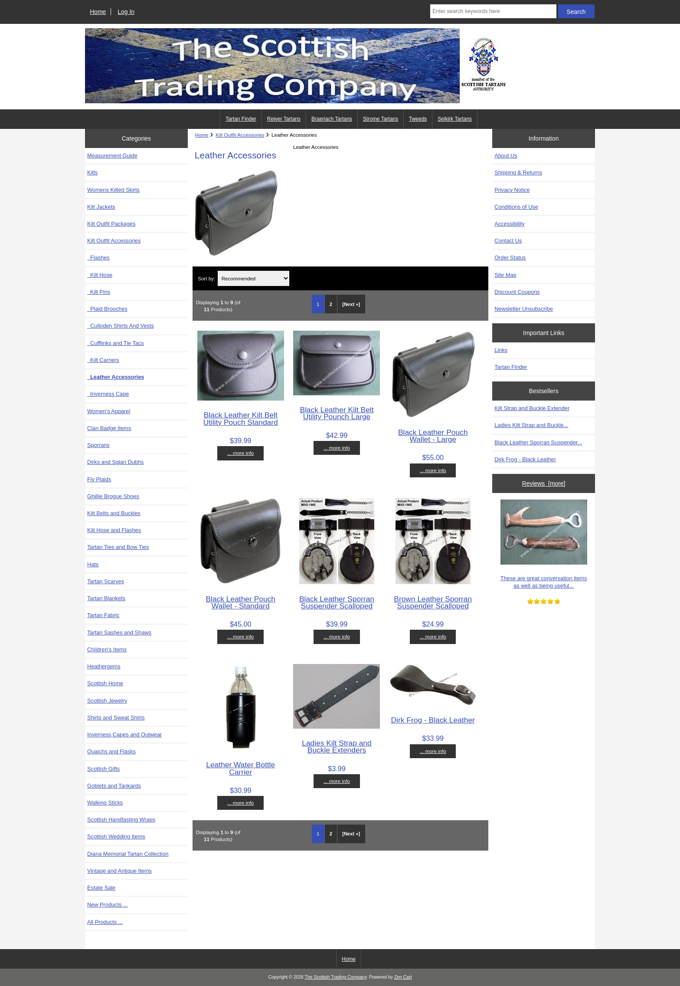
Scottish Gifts (103, 769)
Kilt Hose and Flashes (114, 530)
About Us (505, 155)
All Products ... (105, 922)
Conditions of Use (516, 207)
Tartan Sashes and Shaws (119, 632)
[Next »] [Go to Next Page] (351, 304)
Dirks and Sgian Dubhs (115, 462)
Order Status (510, 257)
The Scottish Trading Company (336, 977)
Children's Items (107, 649)
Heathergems (104, 666)
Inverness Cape (108, 394)
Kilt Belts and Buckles (114, 513)
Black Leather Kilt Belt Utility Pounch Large (336, 413)
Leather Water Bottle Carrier (240, 768)
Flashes (98, 257)
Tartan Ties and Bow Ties (118, 547)
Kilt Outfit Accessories (240, 135)
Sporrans (98, 445)
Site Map (505, 275)
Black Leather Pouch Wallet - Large (433, 436)
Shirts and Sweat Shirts (116, 717)
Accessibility (509, 223)
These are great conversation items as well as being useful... (543, 544)
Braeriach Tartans (331, 119)
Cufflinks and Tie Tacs (115, 343)
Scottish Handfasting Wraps (121, 819)
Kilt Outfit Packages (111, 223)
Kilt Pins (98, 292)
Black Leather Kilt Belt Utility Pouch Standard (240, 418)
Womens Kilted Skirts (113, 190)
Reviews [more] (544, 483)
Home (98, 11)
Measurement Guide (112, 155)
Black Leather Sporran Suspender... (538, 442)
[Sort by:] (254, 278)
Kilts (92, 172)
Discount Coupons (516, 292)
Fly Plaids (99, 479)
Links (500, 350)
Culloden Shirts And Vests (120, 325)
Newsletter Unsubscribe (523, 309)
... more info (240, 453)
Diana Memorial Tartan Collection (128, 854)
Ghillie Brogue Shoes (113, 496)
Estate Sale (101, 887)
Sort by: (206, 278)
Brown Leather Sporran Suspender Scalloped (433, 602)
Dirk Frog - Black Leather (433, 720)
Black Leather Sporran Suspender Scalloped (336, 602)
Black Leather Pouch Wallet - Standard (240, 602)
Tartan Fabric (103, 615)
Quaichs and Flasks (111, 751)
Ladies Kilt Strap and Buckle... (531, 425)
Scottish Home (105, 683)
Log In (126, 11)
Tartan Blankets (106, 598)
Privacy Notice (512, 190)
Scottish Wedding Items (116, 836)
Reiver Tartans (284, 119)
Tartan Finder (241, 119)
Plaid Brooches (107, 309)
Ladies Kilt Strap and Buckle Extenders (336, 746)
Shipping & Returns (518, 172)
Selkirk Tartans (454, 119)
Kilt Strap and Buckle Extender (531, 408)
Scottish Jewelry (107, 700)
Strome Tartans (380, 119)
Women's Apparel (108, 411)
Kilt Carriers (103, 360)
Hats (92, 564)
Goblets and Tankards (114, 785)
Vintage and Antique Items (119, 871)
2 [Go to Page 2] (331, 304)
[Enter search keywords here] (493, 11)
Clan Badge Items (109, 428)
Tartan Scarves (105, 581)
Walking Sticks (105, 802)
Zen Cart (403, 977)
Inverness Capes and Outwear (124, 734)
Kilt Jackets (101, 207)
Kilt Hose (99, 275)
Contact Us (508, 240)
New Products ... (107, 904)
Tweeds (418, 119)
